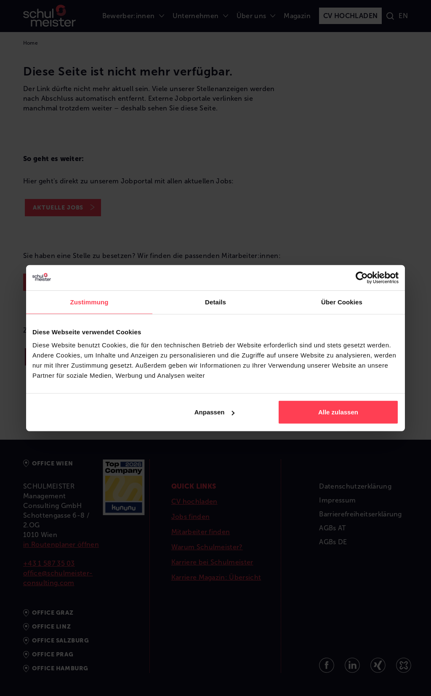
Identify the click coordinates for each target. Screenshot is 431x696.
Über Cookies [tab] (341, 301)
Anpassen (214, 412)
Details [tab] (215, 301)
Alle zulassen (338, 412)
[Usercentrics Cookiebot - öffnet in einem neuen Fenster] (362, 277)
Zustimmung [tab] (89, 301)
